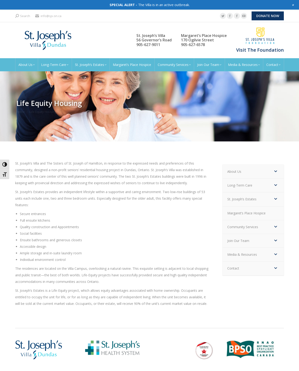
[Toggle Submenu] (275, 171)
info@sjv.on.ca (48, 16)
